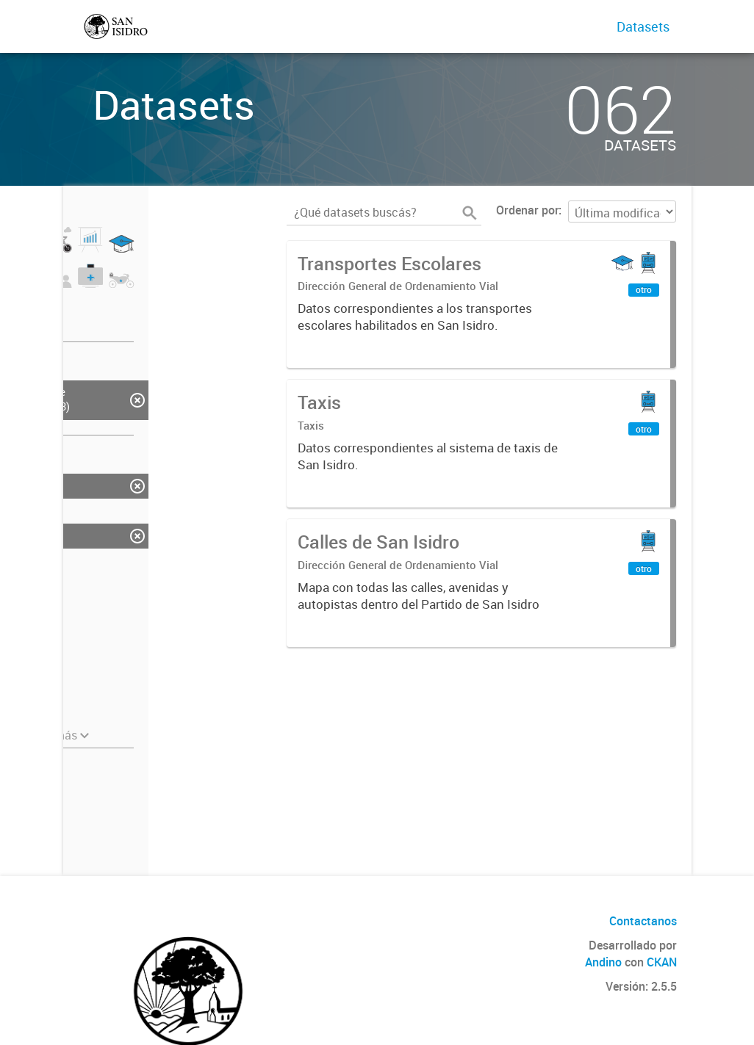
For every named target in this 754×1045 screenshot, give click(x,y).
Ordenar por (527, 210)
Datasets (643, 26)
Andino (603, 962)
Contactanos (643, 921)
